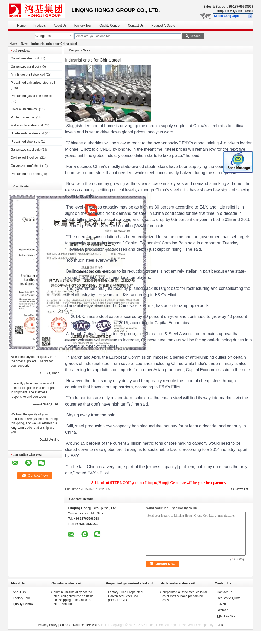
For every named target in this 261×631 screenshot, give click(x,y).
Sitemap (222, 610)
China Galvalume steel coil (78, 625)
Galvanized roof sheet (26, 166)
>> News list (239, 489)
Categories (43, 36)
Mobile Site (226, 616)
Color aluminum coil (24, 109)
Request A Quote (229, 11)
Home (21, 25)
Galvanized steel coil (25, 66)
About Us (60, 25)
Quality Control (109, 25)
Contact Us (136, 25)
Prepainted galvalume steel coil (32, 96)
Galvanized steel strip (26, 149)
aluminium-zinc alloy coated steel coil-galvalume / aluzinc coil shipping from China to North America (73, 598)
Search (195, 36)
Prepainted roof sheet (26, 174)
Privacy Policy (47, 625)
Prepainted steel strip (25, 141)
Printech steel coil (23, 117)
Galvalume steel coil (25, 58)
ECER (218, 625)
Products (39, 25)
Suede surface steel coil (27, 133)
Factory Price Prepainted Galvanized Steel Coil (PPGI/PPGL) (125, 596)
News (24, 43)
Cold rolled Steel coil (25, 158)
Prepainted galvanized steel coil (33, 82)
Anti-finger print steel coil (28, 74)
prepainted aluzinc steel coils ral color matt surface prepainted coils (184, 596)
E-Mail (221, 604)
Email (249, 11)
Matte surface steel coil (27, 125)
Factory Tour (83, 25)
